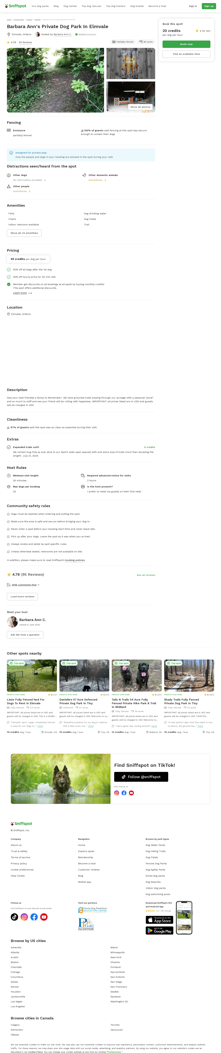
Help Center (18, 875)
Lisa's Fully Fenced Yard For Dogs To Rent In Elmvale (26, 701)
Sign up (209, 6)
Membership (85, 857)
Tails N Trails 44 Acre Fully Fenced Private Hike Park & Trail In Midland (134, 703)
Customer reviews (89, 869)
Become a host (157, 6)
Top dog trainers (115, 6)
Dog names (70, 6)
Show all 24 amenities (24, 233)
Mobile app (84, 881)
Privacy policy (19, 863)
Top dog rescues (91, 6)
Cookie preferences (22, 869)
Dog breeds (137, 6)
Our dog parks (40, 6)
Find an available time (186, 54)
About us (16, 845)
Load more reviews (22, 596)
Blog (56, 6)
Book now (186, 44)
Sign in (193, 6)
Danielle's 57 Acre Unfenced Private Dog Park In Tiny (78, 701)
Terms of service (20, 857)
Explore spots (86, 851)
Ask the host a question (25, 634)
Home (81, 845)
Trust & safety (19, 851)
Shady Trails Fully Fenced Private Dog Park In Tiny (181, 701)
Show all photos (140, 106)
